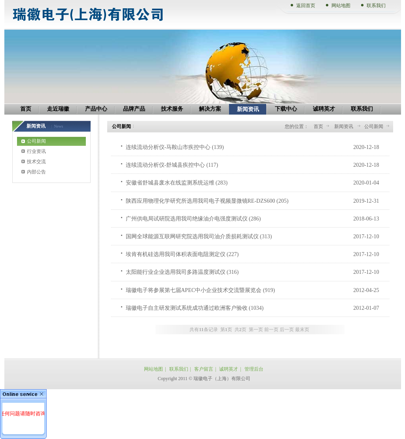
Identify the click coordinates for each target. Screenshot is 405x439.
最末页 (302, 329)
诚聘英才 (228, 369)
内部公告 (36, 172)
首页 (318, 126)
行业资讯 (36, 151)
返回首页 (305, 5)
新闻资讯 (344, 126)
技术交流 (36, 161)
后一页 (287, 329)
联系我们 (376, 5)
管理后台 (253, 369)
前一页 (271, 329)
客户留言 (203, 369)
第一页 (256, 329)
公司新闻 (36, 141)
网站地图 (340, 5)
